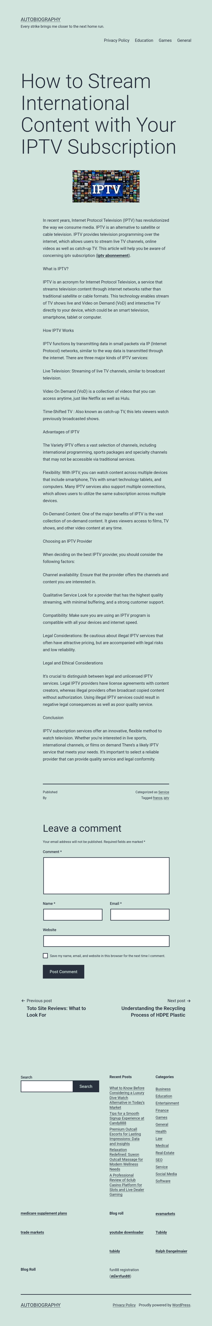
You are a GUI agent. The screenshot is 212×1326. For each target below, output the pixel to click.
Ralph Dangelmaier (171, 1251)
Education (144, 40)
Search (26, 1077)
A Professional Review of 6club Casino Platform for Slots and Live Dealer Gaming (127, 1185)
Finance (162, 1110)
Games (165, 40)
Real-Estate (165, 1153)
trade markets (32, 1232)
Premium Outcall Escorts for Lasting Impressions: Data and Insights (125, 1136)
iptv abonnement (113, 255)
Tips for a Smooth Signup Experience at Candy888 (127, 1118)
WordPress (181, 1305)
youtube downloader (126, 1232)
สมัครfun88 (120, 1276)
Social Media (166, 1174)
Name (49, 903)
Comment (52, 852)
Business (163, 1089)
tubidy (115, 1251)
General (184, 40)
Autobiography (41, 19)
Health (161, 1131)
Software (163, 1181)
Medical (162, 1145)
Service (163, 792)
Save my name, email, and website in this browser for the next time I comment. (107, 956)
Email (116, 903)
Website (49, 930)
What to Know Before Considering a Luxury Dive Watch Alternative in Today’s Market (127, 1098)
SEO (159, 1160)
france (157, 798)
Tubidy (161, 1232)
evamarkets (165, 1213)
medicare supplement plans (44, 1213)
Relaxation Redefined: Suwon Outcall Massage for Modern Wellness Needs (126, 1159)
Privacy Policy (116, 40)
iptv (166, 798)
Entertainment (167, 1103)
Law (159, 1138)
